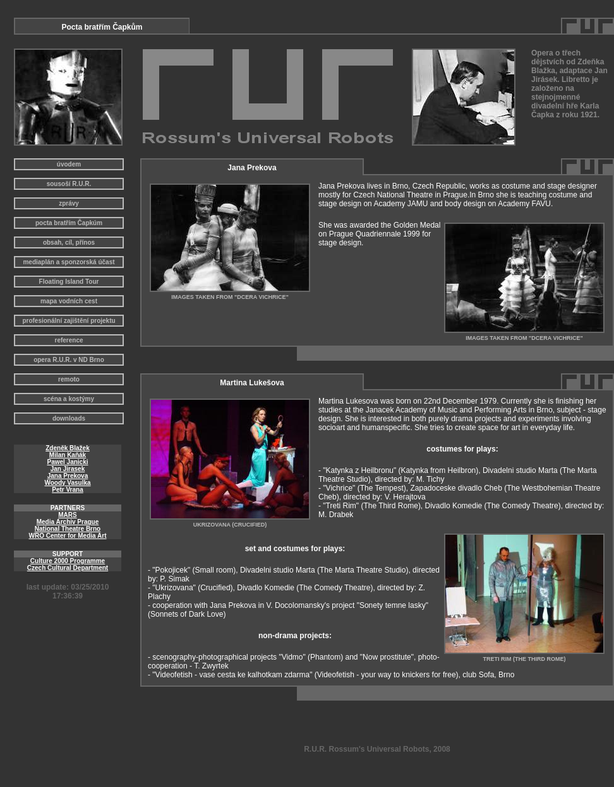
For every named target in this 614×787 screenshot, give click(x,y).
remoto (69, 379)
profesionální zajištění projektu (68, 320)
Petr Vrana (67, 489)
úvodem (69, 164)
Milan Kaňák (67, 455)
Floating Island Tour (69, 281)
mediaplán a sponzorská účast (68, 262)
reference (68, 340)
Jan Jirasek (68, 468)
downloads (68, 418)
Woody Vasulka (67, 482)
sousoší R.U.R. (69, 183)
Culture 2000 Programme (67, 560)
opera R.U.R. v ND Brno (68, 359)
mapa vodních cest (68, 301)
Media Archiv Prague (68, 521)
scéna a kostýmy (69, 398)
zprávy (69, 203)
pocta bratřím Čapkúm (68, 222)
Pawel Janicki (67, 461)
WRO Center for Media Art (68, 535)
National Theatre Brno (67, 528)
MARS (67, 514)
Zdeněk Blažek (67, 448)
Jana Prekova (67, 475)
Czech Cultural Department (67, 567)
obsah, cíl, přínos (69, 242)
